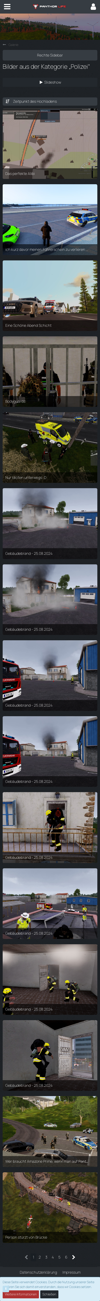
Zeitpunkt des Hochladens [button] (35, 101)
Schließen (49, 1294)
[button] (7, 6)
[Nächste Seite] (74, 1257)
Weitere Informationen (21, 1294)
